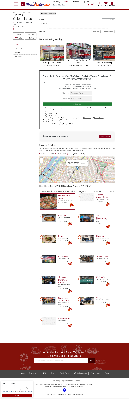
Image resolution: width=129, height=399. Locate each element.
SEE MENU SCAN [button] (108, 20)
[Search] (72, 5)
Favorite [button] (18, 38)
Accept (17, 395)
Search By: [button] (56, 2)
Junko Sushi (102, 257)
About (23, 374)
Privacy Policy (87, 119)
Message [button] (18, 34)
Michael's (100, 278)
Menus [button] (17, 53)
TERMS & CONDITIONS (8, 391)
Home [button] (17, 45)
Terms (53, 374)
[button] (23, 4)
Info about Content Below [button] (48, 13)
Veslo (98, 298)
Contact (107, 374)
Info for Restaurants (80, 374)
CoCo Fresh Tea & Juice (63, 300)
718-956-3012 (19, 27)
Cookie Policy (64, 374)
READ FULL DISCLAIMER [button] (89, 88)
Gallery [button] (18, 49)
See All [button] (96, 31)
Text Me (66, 93)
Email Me (66, 98)
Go (91, 362)
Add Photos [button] (108, 31)
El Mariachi (63, 257)
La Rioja (62, 216)
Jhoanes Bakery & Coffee (62, 281)
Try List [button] (31, 38)
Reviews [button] (18, 56)
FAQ (44, 374)
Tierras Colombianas (102, 197)
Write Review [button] (105, 137)
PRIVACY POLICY (27, 391)
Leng (60, 236)
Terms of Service (99, 119)
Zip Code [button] (86, 2)
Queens (16, 12)
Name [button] (66, 2)
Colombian (23, 12)
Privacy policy (33, 374)
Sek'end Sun (64, 319)
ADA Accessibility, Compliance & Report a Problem (64, 381)
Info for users (95, 374)
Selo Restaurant (101, 217)
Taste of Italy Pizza (63, 197)
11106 (29, 12)
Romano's (100, 236)
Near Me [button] (76, 2)
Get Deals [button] (31, 34)
